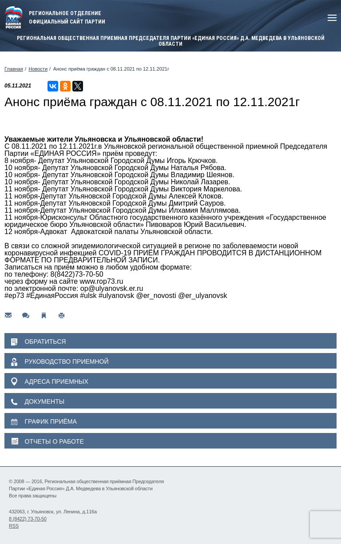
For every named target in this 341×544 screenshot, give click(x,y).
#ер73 (14, 295)
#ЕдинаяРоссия (52, 295)
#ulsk (88, 295)
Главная (13, 68)
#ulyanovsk (116, 295)
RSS (14, 525)
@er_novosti (156, 295)
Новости (38, 68)
